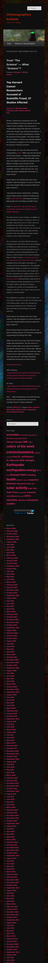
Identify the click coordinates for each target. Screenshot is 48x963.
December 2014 (13, 815)
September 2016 (13, 759)
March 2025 (11, 555)
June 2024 (11, 574)
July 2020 (10, 673)
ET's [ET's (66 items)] (39, 470)
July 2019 (10, 697)
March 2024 (11, 582)
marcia (9, 75)
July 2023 (10, 601)
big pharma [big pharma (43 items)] (33, 435)
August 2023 (11, 598)
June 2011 (11, 928)
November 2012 (13, 882)
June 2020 (11, 676)
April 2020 (10, 681)
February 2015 (12, 810)
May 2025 (10, 550)
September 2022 (13, 628)
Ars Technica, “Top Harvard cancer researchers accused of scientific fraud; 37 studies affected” (22, 209)
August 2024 (11, 569)
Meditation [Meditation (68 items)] (12, 484)
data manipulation (29, 410)
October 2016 (12, 756)
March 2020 (11, 684)
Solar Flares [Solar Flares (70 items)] (12, 492)
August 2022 (11, 630)
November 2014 (13, 818)
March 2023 (11, 612)
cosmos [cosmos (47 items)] (37, 453)
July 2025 (10, 544)
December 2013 (13, 847)
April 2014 (10, 837)
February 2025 (12, 558)
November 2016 (13, 754)
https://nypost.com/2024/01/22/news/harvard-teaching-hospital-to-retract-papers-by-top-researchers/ (24, 388)
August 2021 (11, 641)
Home (9, 44)
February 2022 (12, 633)
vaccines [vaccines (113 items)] (12, 500)
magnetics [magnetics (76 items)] (33, 480)
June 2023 (11, 604)
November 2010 (13, 947)
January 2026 (12, 534)
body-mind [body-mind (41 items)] (17, 438)
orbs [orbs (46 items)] (33, 484)
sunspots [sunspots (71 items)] (31, 492)
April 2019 (10, 705)
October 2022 (12, 625)
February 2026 (12, 531)
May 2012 (10, 898)
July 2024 (10, 571)
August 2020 (11, 671)
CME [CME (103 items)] (25, 441)
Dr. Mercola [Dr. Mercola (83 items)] (12, 460)
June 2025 (11, 547)
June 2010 (11, 960)
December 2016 (13, 751)
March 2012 (11, 904)
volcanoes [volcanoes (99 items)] (32, 500)
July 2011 (10, 925)
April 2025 (10, 552)
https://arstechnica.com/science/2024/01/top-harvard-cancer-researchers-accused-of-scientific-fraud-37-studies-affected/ (23, 375)
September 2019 (13, 692)
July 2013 (10, 861)
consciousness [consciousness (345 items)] (20, 452)
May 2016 (10, 770)
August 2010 (11, 955)
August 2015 (11, 794)
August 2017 (11, 732)
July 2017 (10, 735)
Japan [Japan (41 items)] (26, 480)
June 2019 (11, 700)
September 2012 (13, 888)
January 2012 (12, 909)
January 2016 (12, 780)
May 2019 (10, 703)
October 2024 (12, 563)
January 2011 (12, 941)
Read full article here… (15, 365)
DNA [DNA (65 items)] (15, 457)
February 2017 (12, 746)
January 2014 (12, 845)
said (19, 153)
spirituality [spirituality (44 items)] (22, 492)
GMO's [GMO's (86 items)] (24, 475)
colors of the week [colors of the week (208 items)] (20, 446)
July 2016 (10, 764)
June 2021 (11, 646)
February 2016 (12, 778)
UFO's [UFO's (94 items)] (27, 496)
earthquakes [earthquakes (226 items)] (16, 470)
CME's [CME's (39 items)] (30, 442)
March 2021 (11, 654)
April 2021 (10, 652)
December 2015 (13, 783)
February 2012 (12, 907)
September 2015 (13, 791)
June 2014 (11, 831)
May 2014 (10, 834)
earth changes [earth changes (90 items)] (26, 460)
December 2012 (13, 880)
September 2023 (13, 595)
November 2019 (13, 689)
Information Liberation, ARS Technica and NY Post (19, 111)
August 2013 (11, 858)
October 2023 (12, 593)
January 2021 (12, 657)
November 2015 (13, 786)
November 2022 (13, 622)
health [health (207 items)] (11, 479)
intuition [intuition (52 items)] (19, 480)
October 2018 (12, 716)
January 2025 (12, 561)
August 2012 (11, 890)
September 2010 (13, 952)
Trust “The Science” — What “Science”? (18, 64)
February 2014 (12, 842)
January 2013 (12, 877)
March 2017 (11, 743)
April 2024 (10, 579)
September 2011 (13, 920)
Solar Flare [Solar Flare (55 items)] (32, 488)
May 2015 (10, 802)
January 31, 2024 (13, 108)
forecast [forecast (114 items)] (15, 474)
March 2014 (11, 839)
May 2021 (10, 649)
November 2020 (13, 662)
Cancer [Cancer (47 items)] (24, 438)
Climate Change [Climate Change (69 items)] (14, 442)
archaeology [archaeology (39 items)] (24, 435)
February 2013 (12, 874)
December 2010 (13, 944)
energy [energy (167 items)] (31, 470)
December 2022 (13, 620)
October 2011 (12, 917)
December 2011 (13, 912)
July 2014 (10, 829)
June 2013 (11, 864)
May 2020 (10, 679)
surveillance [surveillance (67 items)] (12, 496)
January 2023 (12, 617)
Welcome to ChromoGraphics (25, 44)
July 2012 (10, 893)
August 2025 (11, 542)
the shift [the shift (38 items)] (21, 496)
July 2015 (10, 797)
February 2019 (12, 711)
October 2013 (12, 853)
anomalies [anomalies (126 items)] (13, 434)
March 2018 (11, 730)
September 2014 (13, 823)
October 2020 (12, 665)
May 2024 (10, 577)
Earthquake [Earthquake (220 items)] (15, 465)
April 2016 (10, 772)
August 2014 (11, 826)
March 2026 (11, 528)
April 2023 (10, 609)
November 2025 (13, 536)
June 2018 (11, 727)
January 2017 (12, 748)
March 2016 (11, 775)
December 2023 (13, 590)
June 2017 (11, 738)
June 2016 (11, 767)
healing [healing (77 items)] (32, 475)
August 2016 (11, 762)
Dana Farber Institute (14, 410)
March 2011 (11, 936)
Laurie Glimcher (16, 198)
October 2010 (12, 949)
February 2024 (12, 585)
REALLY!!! (17, 407)
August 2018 (11, 721)
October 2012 (12, 885)
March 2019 (11, 708)
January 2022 (12, 636)
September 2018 (13, 719)
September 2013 (13, 855)
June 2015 (11, 799)
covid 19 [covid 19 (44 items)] (10, 457)
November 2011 (13, 915)
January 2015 (12, 813)
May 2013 (10, 866)
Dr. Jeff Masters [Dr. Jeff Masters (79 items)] (26, 456)
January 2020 (12, 687)
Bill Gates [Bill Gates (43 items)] (10, 438)
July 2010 (10, 957)
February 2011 (12, 939)
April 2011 (10, 933)
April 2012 (10, 901)
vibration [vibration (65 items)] (22, 500)
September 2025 (13, 539)
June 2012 (11, 896)
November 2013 (13, 850)
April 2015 (10, 805)
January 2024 (12, 587)
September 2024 (13, 566)
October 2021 (12, 638)
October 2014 (12, 821)
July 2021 (10, 644)
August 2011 (11, 923)
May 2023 (10, 606)
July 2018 (10, 724)
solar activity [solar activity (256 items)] (17, 488)
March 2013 (11, 872)
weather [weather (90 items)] (11, 503)
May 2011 (10, 931)
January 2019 (12, 713)
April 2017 (10, 740)
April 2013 (10, 869)
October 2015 (12, 788)
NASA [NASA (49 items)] (28, 484)
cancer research (33, 407)
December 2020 (13, 660)
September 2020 (13, 668)
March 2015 (11, 807)
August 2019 (11, 695)
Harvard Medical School (15, 412)
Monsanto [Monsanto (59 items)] (21, 484)
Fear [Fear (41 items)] (8, 475)
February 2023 (12, 614)
